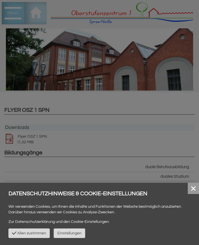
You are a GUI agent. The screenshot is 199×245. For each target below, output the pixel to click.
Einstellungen (69, 233)
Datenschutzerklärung (35, 222)
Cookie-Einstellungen (90, 222)
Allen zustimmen (29, 232)
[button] (193, 188)
